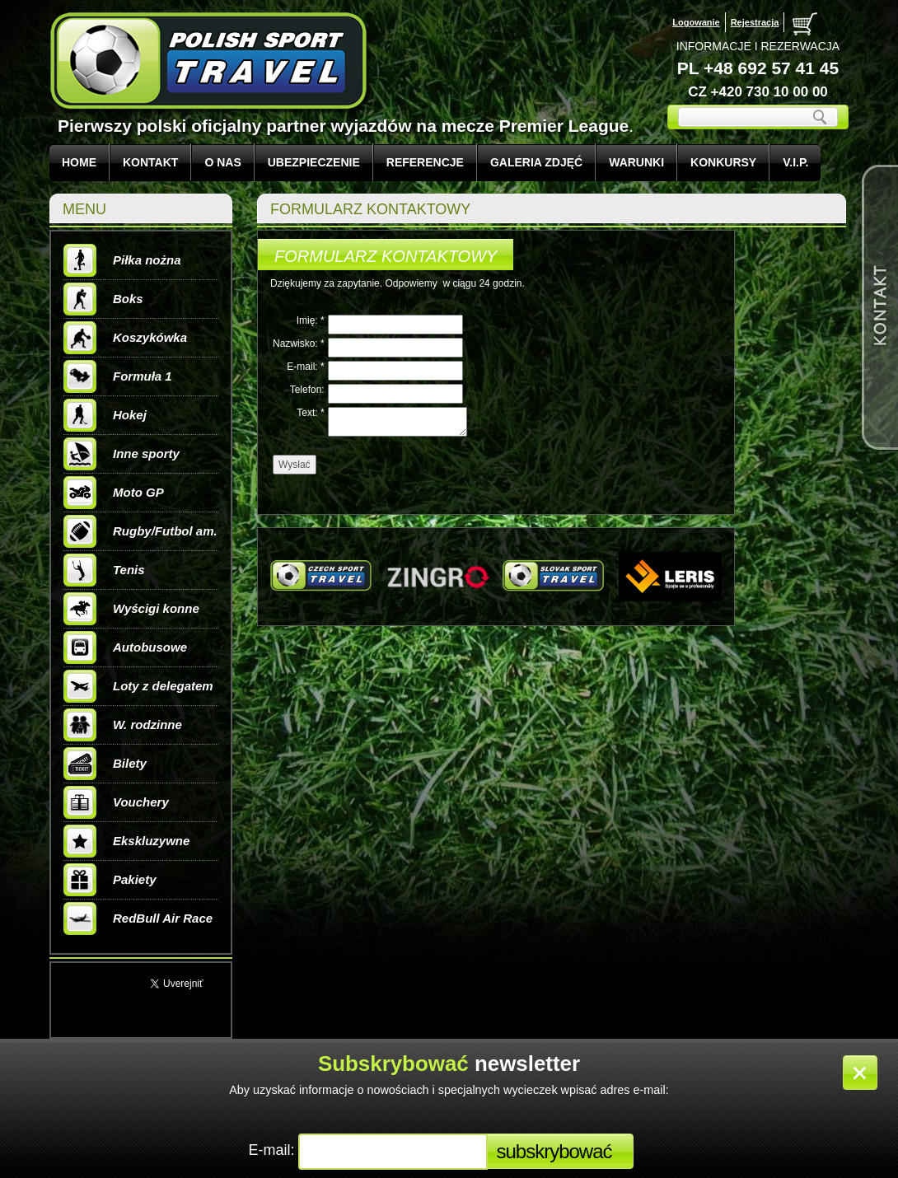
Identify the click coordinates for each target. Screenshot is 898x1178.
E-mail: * (305, 366)
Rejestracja (755, 22)
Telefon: (307, 389)
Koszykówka (125, 337)
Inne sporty (121, 453)
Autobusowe (125, 647)
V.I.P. (795, 162)
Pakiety (110, 879)
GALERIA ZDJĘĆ (536, 162)
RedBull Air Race (138, 918)
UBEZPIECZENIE (314, 162)
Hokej (105, 415)
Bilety (105, 763)
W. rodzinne (122, 724)
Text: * (310, 412)
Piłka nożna (122, 260)
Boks (103, 299)
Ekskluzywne (126, 841)
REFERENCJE (425, 162)
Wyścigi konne (131, 608)
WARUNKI (636, 162)
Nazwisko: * (299, 343)
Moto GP (113, 492)
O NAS (222, 162)
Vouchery (116, 802)
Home (79, 162)
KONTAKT (150, 162)
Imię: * (311, 320)
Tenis (104, 570)
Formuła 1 (117, 376)
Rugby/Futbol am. (140, 531)
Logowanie (695, 22)
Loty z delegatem (138, 686)
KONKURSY (723, 162)
